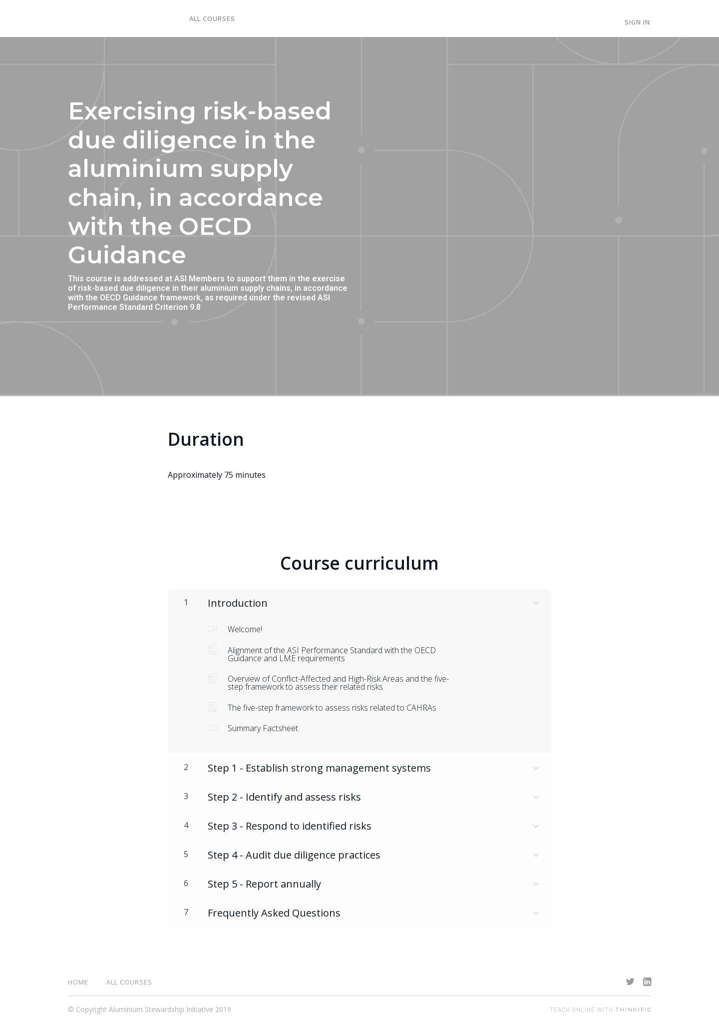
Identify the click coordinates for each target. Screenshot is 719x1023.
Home (78, 982)
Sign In (638, 22)
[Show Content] (535, 601)
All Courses (211, 18)
